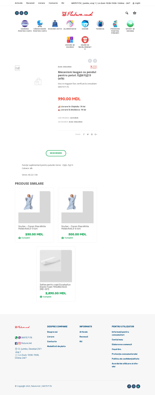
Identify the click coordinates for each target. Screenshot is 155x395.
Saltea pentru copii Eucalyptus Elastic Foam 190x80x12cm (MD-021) (55, 286)
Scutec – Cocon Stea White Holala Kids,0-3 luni (32, 227)
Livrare (41, 3)
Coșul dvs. (116, 349)
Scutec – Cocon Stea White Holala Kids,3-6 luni (75, 227)
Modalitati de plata (56, 346)
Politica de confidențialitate (125, 359)
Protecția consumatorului (124, 354)
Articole (19, 3)
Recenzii (30, 3)
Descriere (56, 153)
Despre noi (52, 332)
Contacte (53, 3)
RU (63, 3)
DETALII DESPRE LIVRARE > (71, 92)
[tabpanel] (34, 201)
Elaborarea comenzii (122, 344)
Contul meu (117, 340)
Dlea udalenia (65, 67)
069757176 (26, 337)
